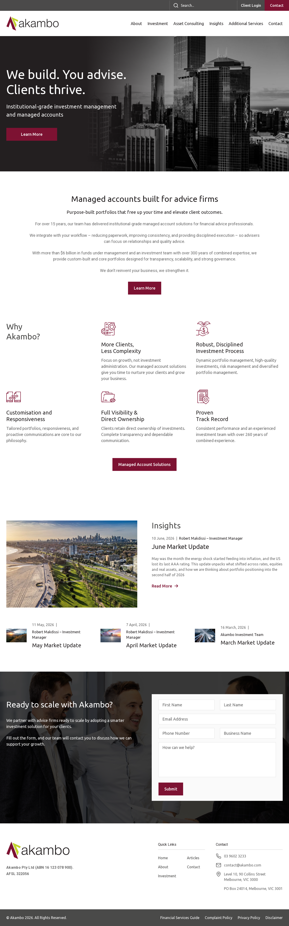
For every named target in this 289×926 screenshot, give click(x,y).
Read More (165, 586)
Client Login (251, 5)
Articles (193, 858)
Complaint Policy (218, 918)
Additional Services (246, 23)
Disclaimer (274, 918)
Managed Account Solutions (144, 464)
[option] (144, 103)
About (136, 23)
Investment (157, 23)
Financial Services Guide (179, 918)
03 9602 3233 (235, 856)
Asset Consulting (188, 23)
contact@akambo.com (242, 865)
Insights (216, 23)
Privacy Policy (249, 918)
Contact (277, 5)
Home (163, 858)
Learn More (31, 134)
